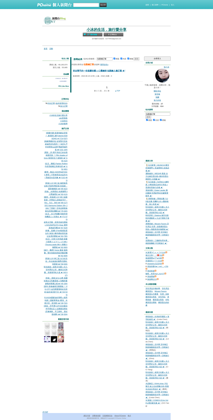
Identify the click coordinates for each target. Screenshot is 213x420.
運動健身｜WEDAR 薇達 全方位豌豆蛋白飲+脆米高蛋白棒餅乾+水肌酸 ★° (157, 176)
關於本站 (157, 91)
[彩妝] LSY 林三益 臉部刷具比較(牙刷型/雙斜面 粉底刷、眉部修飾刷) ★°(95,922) (55, 186)
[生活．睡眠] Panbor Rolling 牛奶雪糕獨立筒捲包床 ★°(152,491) (56, 166)
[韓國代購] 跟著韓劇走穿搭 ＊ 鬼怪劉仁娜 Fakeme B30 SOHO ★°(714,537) (56, 136)
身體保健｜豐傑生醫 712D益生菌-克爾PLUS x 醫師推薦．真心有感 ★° (157, 201)
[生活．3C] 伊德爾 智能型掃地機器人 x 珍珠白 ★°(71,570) (56, 216)
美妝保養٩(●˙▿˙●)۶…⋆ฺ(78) (157, 266)
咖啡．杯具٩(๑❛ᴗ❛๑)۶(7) (155, 274)
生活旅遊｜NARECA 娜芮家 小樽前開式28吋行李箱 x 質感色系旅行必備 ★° (157, 185)
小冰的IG (63, 121)
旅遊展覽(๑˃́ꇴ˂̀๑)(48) (154, 258)
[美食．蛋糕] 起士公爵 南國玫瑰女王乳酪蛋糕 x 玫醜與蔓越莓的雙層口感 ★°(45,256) (55, 281)
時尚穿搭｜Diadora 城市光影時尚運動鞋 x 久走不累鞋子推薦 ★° (157, 218)
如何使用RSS (61, 103)
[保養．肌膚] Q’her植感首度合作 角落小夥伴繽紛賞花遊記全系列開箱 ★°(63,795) (56, 233)
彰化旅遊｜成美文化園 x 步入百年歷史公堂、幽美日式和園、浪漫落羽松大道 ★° (157, 210)
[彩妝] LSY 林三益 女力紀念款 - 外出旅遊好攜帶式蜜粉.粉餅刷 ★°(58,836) (56, 261)
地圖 (157, 97)
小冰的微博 (62, 124)
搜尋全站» (104, 64)
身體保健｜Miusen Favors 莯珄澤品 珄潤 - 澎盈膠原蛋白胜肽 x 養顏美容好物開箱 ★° (157, 226)
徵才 (129, 416)
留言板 (157, 94)
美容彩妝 (151, 271)
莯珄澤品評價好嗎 (153, 288)
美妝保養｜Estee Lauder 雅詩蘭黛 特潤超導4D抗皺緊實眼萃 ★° (157, 193)
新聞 (147, 5)
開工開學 (155, 5)
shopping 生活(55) (154, 264)
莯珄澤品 (161, 297)
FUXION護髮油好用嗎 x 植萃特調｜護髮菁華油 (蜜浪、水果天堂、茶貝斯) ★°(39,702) (55, 300)
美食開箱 (151, 276)
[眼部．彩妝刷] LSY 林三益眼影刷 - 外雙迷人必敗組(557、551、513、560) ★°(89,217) (55, 200)
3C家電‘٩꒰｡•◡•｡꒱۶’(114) (155, 252)
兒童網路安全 (107, 416)
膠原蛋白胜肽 (158, 300)
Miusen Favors (160, 291)
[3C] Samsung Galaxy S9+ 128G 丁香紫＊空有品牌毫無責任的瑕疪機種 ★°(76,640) (56, 208)
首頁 (45, 49)
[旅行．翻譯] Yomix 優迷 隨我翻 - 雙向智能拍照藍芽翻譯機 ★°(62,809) (55, 253)
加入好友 (157, 100)
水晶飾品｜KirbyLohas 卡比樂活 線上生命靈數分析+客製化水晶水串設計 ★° (157, 386)
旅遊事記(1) (152, 279)
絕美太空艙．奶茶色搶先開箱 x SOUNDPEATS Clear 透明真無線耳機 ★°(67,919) (55, 225)
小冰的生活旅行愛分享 (58, 115)
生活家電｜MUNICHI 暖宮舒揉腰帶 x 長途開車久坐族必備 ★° (157, 168)
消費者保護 (96, 416)
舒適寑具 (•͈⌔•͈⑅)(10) (154, 261)
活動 (51, 49)
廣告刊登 (86, 416)
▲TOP (117, 91)
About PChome (120, 416)
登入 (172, 5)
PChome (164, 5)
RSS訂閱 (51, 103)
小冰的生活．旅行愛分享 (106, 29)
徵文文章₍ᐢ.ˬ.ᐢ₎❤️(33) (154, 255)
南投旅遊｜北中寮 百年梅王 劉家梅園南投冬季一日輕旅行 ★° (157, 235)
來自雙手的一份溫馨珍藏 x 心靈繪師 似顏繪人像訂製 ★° (99, 70)
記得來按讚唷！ (63, 81)
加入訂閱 (63, 106)
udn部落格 (63, 118)
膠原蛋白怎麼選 (152, 294)
